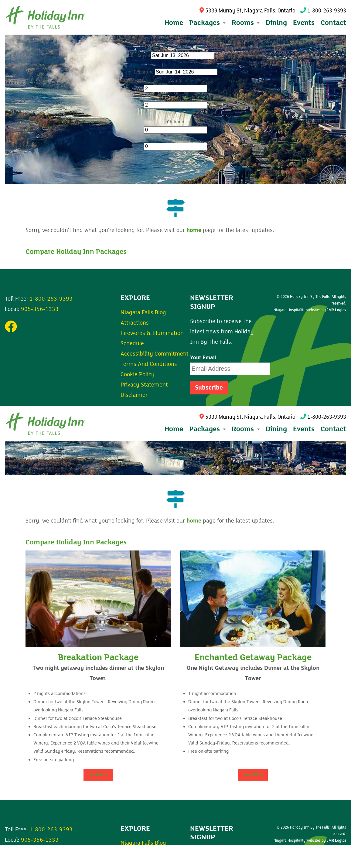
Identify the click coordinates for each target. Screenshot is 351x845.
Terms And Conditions (149, 364)
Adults (175, 80)
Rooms (246, 429)
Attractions (135, 322)
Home (174, 23)
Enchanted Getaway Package (253, 657)
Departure (144, 72)
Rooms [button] (246, 23)
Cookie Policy (138, 374)
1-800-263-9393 (323, 11)
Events (304, 23)
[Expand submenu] (224, 23)
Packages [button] (207, 23)
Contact (333, 23)
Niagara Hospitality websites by (310, 310)
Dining (276, 23)
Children (175, 121)
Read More (98, 774)
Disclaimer (134, 395)
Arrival (143, 55)
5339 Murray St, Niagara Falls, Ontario (247, 11)
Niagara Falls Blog (143, 312)
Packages (207, 429)
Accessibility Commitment (155, 353)
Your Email (203, 358)
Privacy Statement (144, 384)
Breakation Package (98, 657)
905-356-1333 (40, 309)
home (193, 230)
